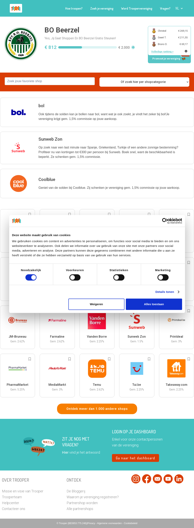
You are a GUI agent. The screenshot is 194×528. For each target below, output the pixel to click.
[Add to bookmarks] (29, 214)
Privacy (91, 523)
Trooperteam (12, 497)
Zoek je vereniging (101, 8)
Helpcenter (10, 503)
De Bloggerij (76, 491)
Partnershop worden (82, 503)
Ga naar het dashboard (135, 458)
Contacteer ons (13, 509)
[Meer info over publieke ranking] (186, 51)
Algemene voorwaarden (109, 523)
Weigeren (96, 304)
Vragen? (165, 8)
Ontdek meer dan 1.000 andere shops (97, 409)
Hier (65, 452)
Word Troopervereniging (136, 8)
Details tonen (165, 291)
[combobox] (50, 81)
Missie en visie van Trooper (22, 491)
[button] (179, 8)
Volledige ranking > (162, 51)
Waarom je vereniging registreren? (93, 497)
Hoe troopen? (73, 8)
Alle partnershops (80, 509)
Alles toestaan (154, 304)
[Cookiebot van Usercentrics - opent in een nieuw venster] (165, 221)
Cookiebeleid (130, 523)
